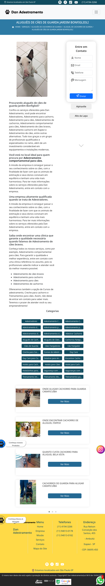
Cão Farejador (74, 346)
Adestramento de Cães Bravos (32, 327)
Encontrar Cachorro (74, 358)
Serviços (40, 539)
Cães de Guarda (31, 346)
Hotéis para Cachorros (32, 364)
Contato (40, 544)
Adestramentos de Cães (53, 333)
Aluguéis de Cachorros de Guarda (32, 339)
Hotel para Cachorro (74, 364)
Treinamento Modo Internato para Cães (53, 376)
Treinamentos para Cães (74, 376)
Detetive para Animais (53, 358)
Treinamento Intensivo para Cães (32, 376)
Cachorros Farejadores (74, 339)
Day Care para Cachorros (32, 358)
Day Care (74, 352)
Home (40, 526)
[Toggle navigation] (96, 12)
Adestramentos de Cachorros (32, 333)
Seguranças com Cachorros (74, 370)
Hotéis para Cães (52, 364)
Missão (40, 535)
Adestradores (31, 321)
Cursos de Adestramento (53, 352)
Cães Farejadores (52, 346)
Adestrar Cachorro (74, 333)
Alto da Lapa (81, 115)
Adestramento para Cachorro (53, 327)
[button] (49, 511)
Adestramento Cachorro (53, 321)
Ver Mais (64, 401)
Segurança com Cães (53, 370)
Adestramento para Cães (74, 327)
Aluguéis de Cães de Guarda (53, 339)
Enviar (82, 96)
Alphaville (81, 106)
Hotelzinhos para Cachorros (32, 370)
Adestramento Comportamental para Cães (74, 321)
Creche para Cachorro (32, 352)
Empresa (40, 530)
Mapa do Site (40, 548)
